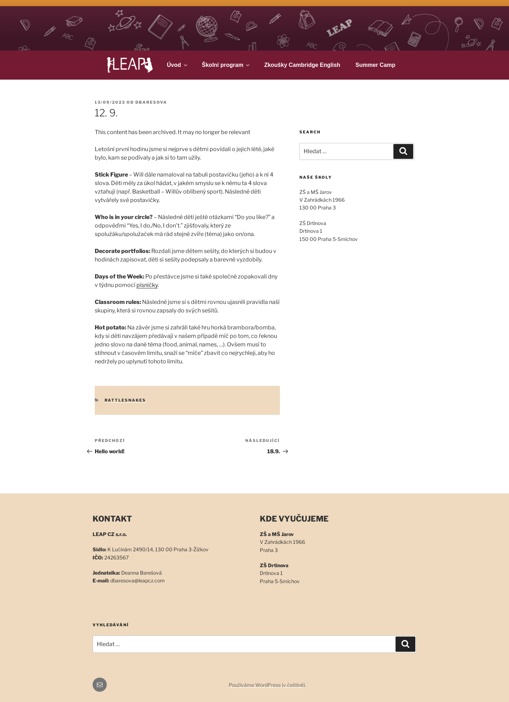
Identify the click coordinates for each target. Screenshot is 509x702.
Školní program (226, 65)
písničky (147, 285)
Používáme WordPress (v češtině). (267, 685)
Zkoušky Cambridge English (302, 65)
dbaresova (151, 102)
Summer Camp (376, 65)
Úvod (177, 65)
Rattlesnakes (125, 400)
